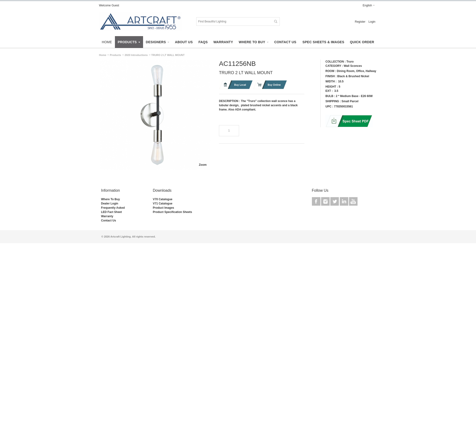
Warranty (107, 216)
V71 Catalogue (162, 203)
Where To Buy (110, 199)
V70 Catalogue (162, 199)
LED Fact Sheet (111, 212)
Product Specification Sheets (172, 212)
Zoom (203, 164)
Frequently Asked (113, 207)
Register (360, 21)
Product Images (163, 207)
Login (371, 21)
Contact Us (108, 220)
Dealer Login (109, 203)
